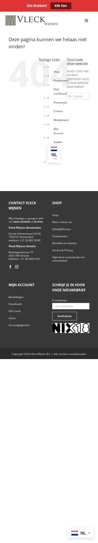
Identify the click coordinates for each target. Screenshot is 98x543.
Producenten (61, 80)
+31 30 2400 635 (30, 259)
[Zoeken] (70, 96)
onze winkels (22, 221)
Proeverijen (60, 102)
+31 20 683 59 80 (30, 240)
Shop (57, 72)
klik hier (61, 6)
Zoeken (58, 142)
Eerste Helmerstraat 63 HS (25, 233)
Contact (58, 111)
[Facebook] (10, 266)
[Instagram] (16, 266)
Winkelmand (61, 120)
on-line (38, 221)
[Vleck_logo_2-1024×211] (31, 16)
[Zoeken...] (78, 96)
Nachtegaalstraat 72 (21, 252)
